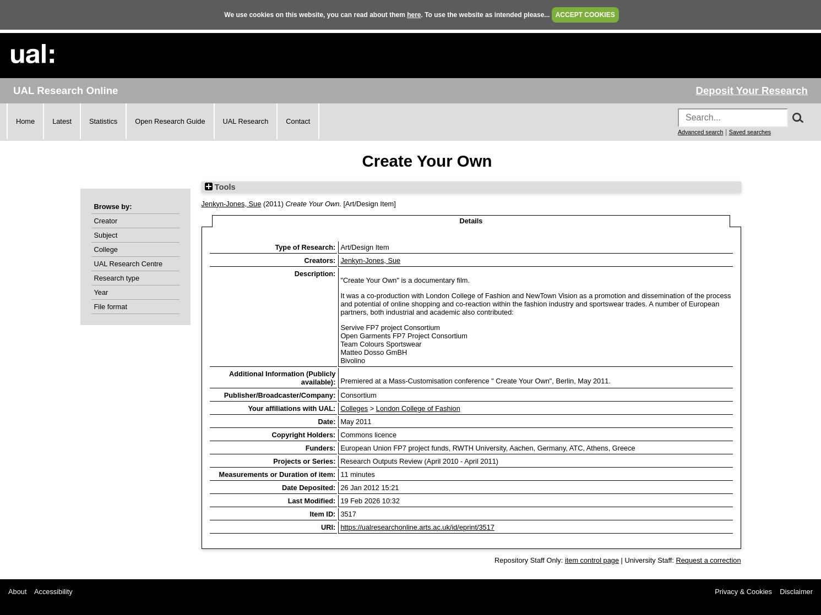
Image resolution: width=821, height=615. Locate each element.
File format (110, 307)
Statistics (103, 121)
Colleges (354, 408)
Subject (106, 235)
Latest (62, 121)
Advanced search (700, 132)
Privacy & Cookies (743, 591)
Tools (220, 187)
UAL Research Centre (128, 264)
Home (25, 121)
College (106, 249)
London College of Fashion (418, 408)
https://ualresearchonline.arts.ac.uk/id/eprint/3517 (417, 527)
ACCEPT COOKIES (585, 15)
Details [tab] (471, 221)
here (414, 15)
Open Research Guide (170, 121)
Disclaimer (796, 591)
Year (101, 292)
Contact (298, 121)
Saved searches (750, 132)
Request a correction (708, 560)
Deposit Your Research (751, 90)
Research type (117, 278)
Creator (106, 221)
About (17, 591)
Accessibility (53, 591)
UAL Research (246, 121)
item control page (592, 560)
